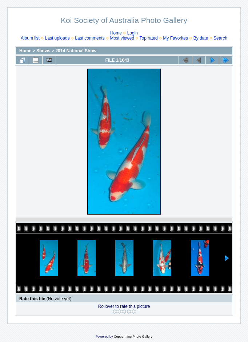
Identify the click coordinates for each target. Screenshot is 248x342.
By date (200, 38)
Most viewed (122, 38)
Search (220, 38)
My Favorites (175, 38)
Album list (30, 38)
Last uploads (57, 38)
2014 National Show (75, 50)
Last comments (89, 38)
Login (132, 33)
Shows (43, 50)
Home (116, 33)
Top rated (149, 38)
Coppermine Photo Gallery (133, 336)
